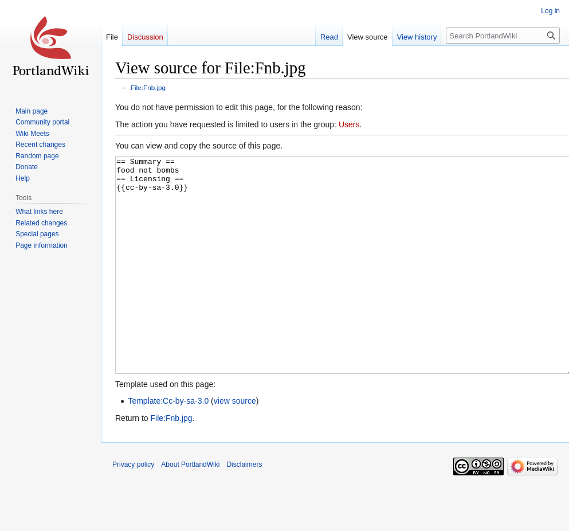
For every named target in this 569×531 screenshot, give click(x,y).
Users (349, 124)
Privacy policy (133, 507)
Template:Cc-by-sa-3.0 (168, 443)
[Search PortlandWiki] (503, 36)
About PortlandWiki (190, 507)
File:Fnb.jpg (148, 87)
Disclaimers (244, 507)
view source (235, 443)
